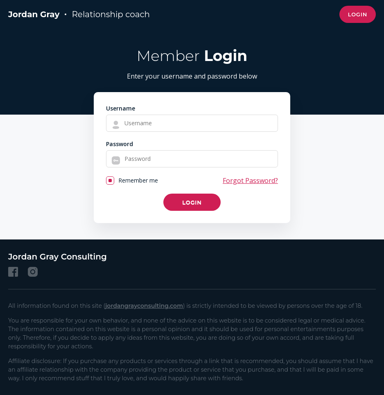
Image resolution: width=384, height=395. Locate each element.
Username (120, 108)
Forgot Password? (250, 180)
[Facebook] (13, 272)
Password (119, 144)
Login (357, 14)
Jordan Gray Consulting (57, 257)
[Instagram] (33, 272)
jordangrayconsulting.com (144, 305)
